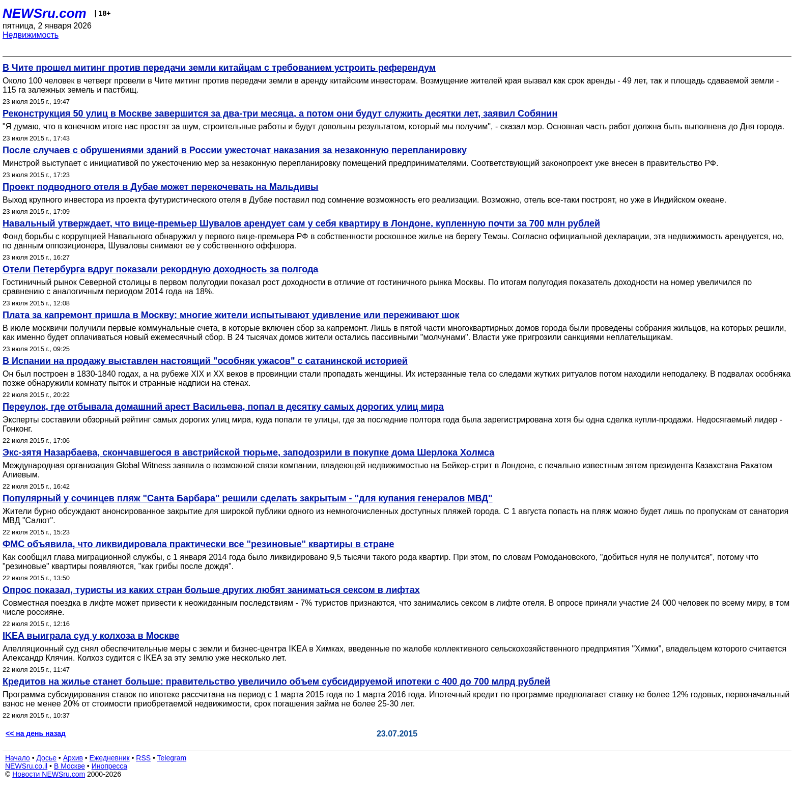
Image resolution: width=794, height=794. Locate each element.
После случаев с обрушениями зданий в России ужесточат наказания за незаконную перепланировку (235, 150)
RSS (143, 758)
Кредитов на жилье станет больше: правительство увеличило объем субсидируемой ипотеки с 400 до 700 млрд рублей (276, 681)
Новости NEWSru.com (48, 774)
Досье (46, 758)
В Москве (69, 766)
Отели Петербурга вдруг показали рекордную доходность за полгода (160, 269)
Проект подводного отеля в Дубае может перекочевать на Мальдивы (160, 187)
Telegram (172, 758)
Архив (73, 758)
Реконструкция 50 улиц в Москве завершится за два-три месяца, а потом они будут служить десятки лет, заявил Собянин (280, 113)
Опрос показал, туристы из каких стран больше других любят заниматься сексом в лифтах (211, 590)
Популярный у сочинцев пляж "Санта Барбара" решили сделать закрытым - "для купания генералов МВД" (248, 498)
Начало (17, 758)
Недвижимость (31, 35)
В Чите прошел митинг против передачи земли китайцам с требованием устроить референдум (219, 68)
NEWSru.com (45, 13)
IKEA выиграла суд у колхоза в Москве (91, 636)
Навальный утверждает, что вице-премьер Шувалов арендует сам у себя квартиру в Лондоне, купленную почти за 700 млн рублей (301, 223)
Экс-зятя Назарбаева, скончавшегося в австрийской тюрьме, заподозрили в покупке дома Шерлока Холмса (248, 452)
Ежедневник (110, 758)
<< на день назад (36, 733)
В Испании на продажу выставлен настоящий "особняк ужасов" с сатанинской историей (205, 361)
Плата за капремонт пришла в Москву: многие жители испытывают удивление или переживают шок (231, 315)
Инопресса (110, 766)
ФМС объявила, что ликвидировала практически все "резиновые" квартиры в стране (198, 544)
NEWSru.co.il (26, 766)
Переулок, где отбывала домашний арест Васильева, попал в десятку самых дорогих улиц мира (223, 407)
